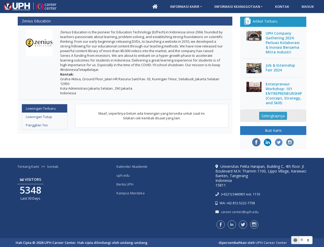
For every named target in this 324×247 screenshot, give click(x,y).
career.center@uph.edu (240, 211)
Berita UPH (124, 184)
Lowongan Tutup (39, 116)
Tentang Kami (28, 166)
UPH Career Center (271, 242)
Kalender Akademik (131, 166)
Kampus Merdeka (130, 193)
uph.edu (123, 175)
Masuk (308, 6)
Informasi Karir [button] (184, 6)
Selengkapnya (273, 115)
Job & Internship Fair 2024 (280, 67)
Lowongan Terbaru (41, 108)
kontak (52, 166)
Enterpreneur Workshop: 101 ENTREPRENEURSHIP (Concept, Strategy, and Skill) (284, 93)
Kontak (282, 6)
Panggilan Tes (37, 125)
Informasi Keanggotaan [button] (237, 6)
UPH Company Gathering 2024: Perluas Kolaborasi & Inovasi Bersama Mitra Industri (283, 42)
